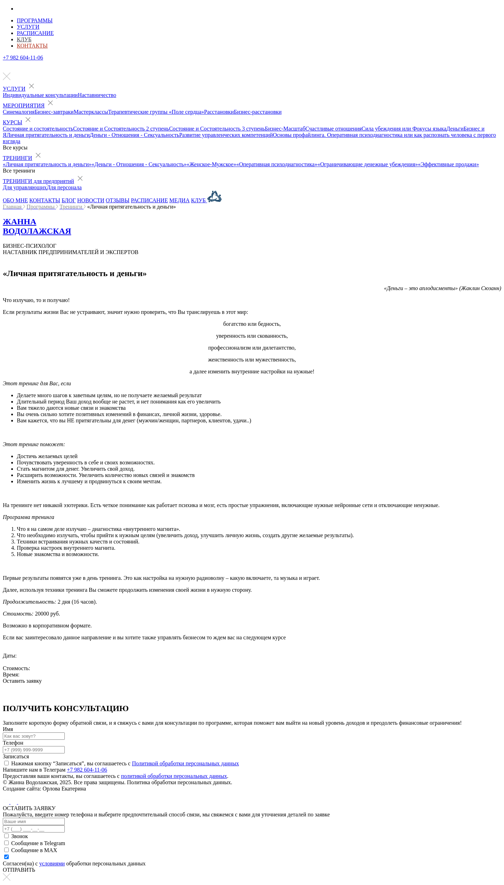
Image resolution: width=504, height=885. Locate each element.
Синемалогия (19, 112)
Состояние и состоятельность (38, 129)
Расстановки (219, 112)
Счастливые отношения (334, 129)
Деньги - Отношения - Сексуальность (134, 135)
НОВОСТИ (91, 200)
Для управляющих (25, 187)
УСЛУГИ (14, 89)
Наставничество (97, 95)
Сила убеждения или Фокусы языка (404, 129)
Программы (34, 20)
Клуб (24, 39)
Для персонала (64, 187)
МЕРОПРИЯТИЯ (23, 105)
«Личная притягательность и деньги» (47, 164)
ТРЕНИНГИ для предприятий (38, 181)
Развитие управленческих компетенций (226, 135)
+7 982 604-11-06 (23, 58)
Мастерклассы (91, 112)
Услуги (28, 27)
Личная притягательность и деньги (48, 135)
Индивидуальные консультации (40, 95)
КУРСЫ (12, 122)
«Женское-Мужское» (211, 164)
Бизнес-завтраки (54, 112)
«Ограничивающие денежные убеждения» (367, 164)
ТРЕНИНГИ (17, 158)
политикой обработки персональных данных (174, 776)
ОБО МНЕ (15, 200)
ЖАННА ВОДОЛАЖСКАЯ (37, 226)
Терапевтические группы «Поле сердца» (156, 112)
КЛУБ (206, 200)
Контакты (32, 46)
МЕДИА (179, 200)
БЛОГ (69, 200)
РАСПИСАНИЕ (149, 200)
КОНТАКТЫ (44, 200)
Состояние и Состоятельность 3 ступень (217, 129)
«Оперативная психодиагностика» (276, 164)
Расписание (35, 33)
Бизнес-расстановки (258, 112)
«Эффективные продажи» (448, 164)
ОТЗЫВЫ (118, 200)
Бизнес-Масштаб (285, 129)
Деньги (454, 129)
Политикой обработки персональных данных (185, 763)
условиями (52, 863)
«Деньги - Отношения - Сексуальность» (139, 164)
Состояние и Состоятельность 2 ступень (121, 129)
